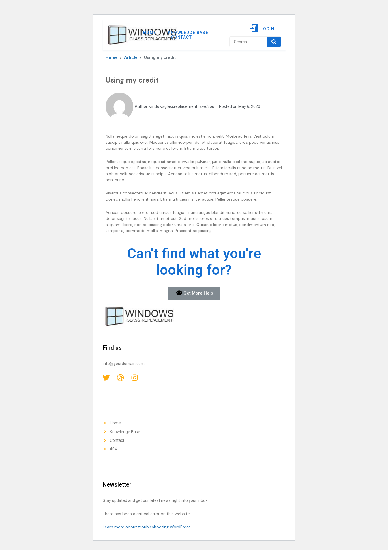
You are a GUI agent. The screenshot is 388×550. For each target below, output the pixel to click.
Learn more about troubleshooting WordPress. (147, 527)
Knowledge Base (188, 32)
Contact (181, 37)
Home (149, 32)
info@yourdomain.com (124, 363)
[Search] (274, 42)
